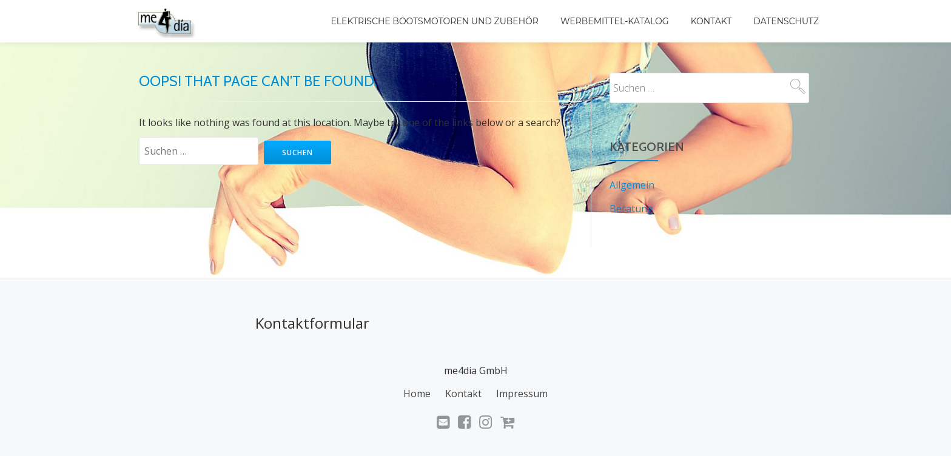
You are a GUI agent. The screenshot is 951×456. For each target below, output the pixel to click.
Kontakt (711, 21)
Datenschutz (786, 21)
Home (417, 393)
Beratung (631, 208)
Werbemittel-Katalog (614, 21)
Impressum (522, 393)
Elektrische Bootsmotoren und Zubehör (435, 21)
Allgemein (632, 185)
